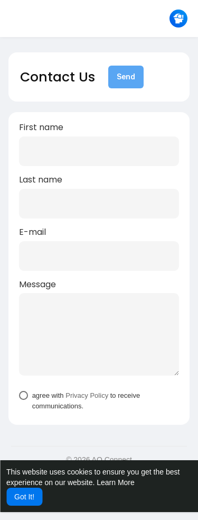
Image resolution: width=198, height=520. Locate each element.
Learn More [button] (116, 482)
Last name (40, 180)
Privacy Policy (86, 395)
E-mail (32, 232)
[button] (178, 18)
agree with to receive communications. (86, 400)
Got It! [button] (24, 496)
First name (41, 127)
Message (37, 284)
